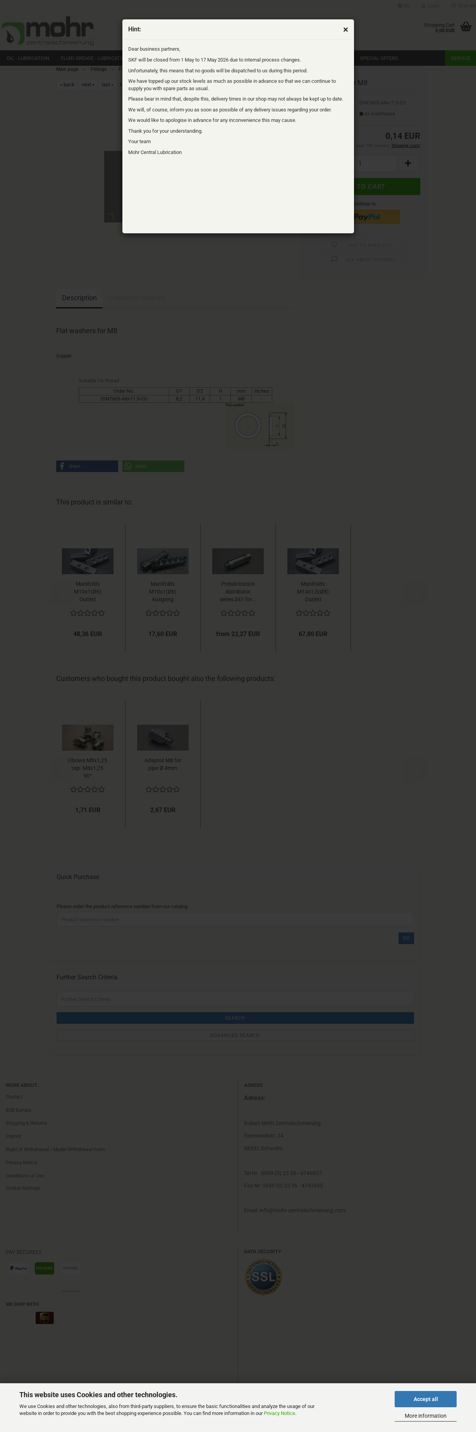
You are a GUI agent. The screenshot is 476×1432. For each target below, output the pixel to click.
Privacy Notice (279, 1413)
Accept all (426, 1399)
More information (426, 1416)
